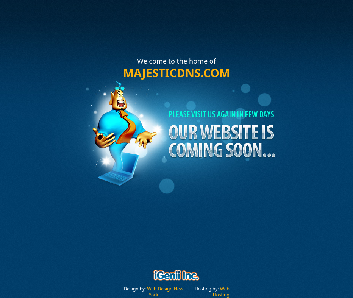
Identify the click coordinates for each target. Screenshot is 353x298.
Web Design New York (165, 292)
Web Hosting (221, 292)
